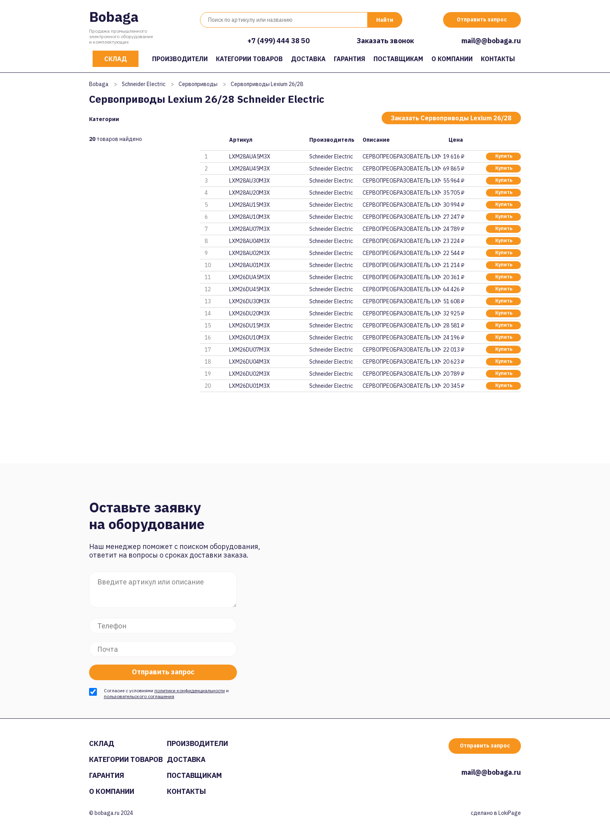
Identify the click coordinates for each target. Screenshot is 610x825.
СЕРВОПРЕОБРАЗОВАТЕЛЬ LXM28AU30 (401, 180)
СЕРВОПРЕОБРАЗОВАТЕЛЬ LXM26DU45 (401, 289)
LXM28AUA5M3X (249, 156)
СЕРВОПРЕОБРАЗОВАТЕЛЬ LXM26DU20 (401, 313)
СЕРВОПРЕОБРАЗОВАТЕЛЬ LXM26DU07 (401, 349)
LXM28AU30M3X (249, 180)
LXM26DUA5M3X (249, 277)
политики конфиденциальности (189, 690)
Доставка (308, 59)
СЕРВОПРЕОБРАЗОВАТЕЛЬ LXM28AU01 (401, 265)
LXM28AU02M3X (249, 253)
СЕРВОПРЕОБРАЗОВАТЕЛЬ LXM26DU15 (401, 325)
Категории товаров (249, 59)
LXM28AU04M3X (249, 241)
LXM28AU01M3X (249, 265)
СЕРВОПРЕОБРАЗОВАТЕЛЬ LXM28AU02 (401, 253)
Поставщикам (398, 59)
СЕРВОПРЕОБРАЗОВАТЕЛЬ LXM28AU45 (401, 168)
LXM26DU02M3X (249, 373)
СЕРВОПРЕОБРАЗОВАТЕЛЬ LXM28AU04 (401, 241)
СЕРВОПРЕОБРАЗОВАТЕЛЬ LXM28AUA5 (401, 156)
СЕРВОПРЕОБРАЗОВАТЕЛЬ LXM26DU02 (401, 373)
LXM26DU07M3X (249, 349)
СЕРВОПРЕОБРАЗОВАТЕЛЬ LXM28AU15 (401, 204)
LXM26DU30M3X (249, 301)
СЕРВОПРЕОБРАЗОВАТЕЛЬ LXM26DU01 (401, 385)
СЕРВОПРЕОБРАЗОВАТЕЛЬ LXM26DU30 (401, 301)
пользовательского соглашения (139, 696)
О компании (452, 59)
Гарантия (349, 59)
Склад (115, 59)
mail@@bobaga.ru (491, 40)
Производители (180, 59)
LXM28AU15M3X (249, 204)
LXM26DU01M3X (249, 385)
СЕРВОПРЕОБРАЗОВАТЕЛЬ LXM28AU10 (401, 216)
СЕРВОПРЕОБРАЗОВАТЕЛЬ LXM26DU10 (401, 337)
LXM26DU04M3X (249, 361)
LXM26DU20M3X (249, 313)
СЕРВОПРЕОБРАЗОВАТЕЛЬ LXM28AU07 (401, 228)
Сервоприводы (198, 84)
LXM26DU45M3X (249, 289)
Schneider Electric (143, 84)
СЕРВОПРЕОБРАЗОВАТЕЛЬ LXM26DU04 (401, 361)
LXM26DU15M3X (249, 325)
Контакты (498, 59)
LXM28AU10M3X (249, 216)
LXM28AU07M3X (249, 228)
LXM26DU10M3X (249, 337)
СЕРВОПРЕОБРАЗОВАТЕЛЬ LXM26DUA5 (401, 277)
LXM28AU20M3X (249, 192)
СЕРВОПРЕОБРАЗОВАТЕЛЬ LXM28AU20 (401, 192)
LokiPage (509, 812)
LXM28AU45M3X (249, 168)
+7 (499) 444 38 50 (278, 40)
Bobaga (113, 16)
